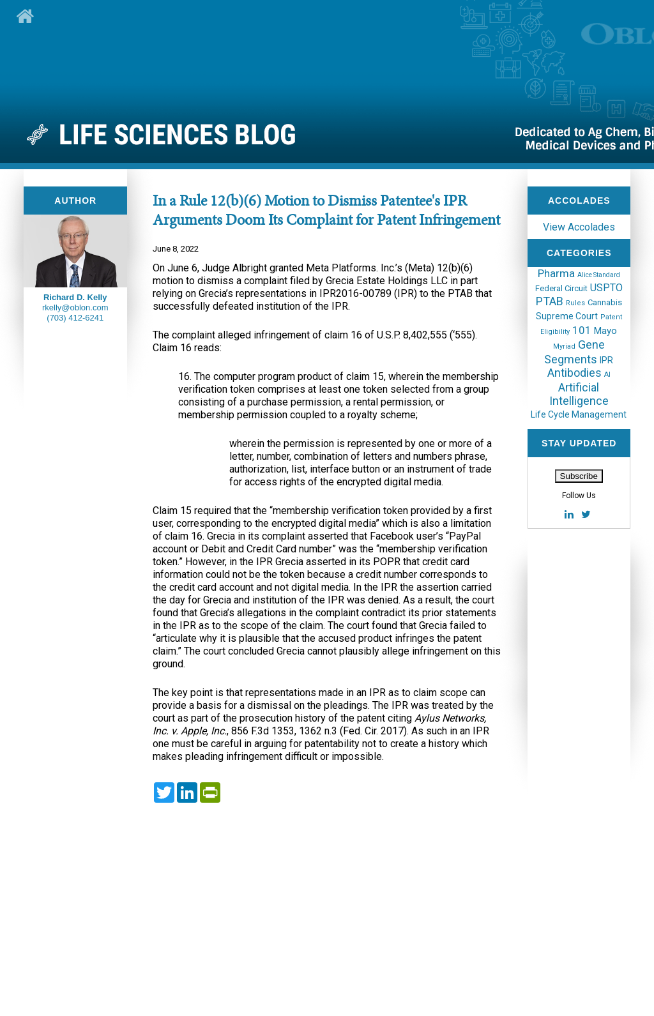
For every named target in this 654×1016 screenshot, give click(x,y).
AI (607, 374)
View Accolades (579, 227)
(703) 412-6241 (75, 317)
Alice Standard (598, 274)
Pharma (556, 273)
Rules (575, 303)
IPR (606, 360)
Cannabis (605, 302)
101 (581, 330)
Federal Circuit (561, 288)
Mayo (605, 331)
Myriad (564, 346)
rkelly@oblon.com (75, 307)
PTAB (549, 301)
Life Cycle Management (579, 414)
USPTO (606, 288)
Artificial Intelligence (579, 394)
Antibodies (574, 372)
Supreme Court (567, 316)
